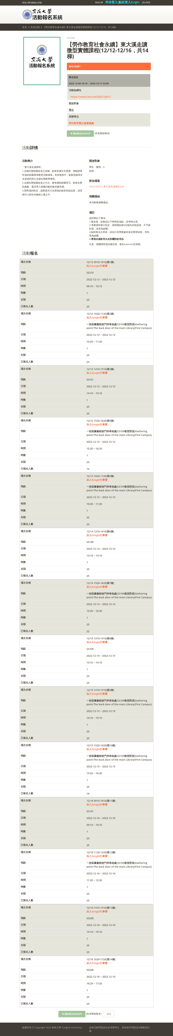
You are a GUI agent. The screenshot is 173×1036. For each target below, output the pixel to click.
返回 (109, 1014)
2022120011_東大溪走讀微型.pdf (106, 186)
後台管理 (146, 2)
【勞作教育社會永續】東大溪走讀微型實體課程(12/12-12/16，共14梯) (79, 27)
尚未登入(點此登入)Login (122, 2)
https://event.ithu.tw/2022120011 (91, 96)
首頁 (24, 27)
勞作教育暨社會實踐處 (81, 123)
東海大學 (99, 2)
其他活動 (35, 27)
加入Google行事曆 (96, 266)
